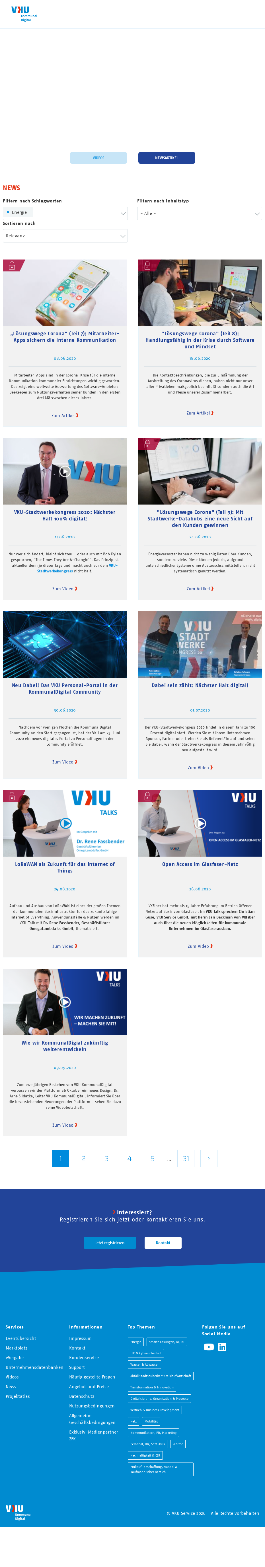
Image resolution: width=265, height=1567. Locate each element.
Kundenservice (84, 1357)
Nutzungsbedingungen (92, 1406)
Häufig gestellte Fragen (92, 1377)
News (11, 1386)
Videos (98, 157)
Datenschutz (81, 1396)
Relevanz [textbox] (15, 235)
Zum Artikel (63, 415)
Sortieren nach (19, 223)
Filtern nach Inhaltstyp (163, 201)
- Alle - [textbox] (148, 213)
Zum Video (62, 588)
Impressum (80, 1338)
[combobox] (65, 213)
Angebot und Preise (89, 1386)
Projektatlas (18, 1396)
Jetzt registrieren (110, 1242)
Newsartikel (166, 157)
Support (77, 1367)
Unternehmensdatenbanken (34, 1367)
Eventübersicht (21, 1338)
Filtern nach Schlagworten (32, 201)
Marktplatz (16, 1348)
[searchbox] (44, 213)
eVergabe (15, 1357)
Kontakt (163, 1242)
